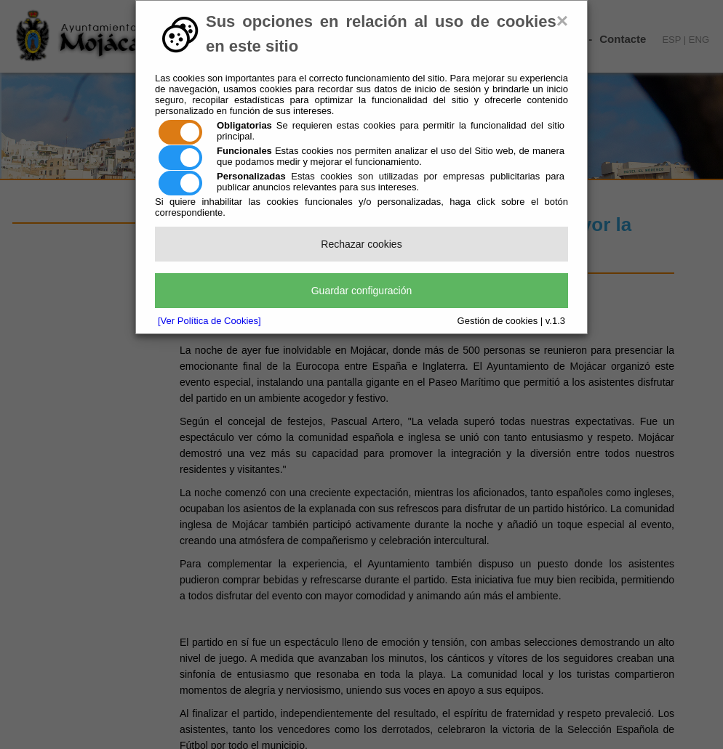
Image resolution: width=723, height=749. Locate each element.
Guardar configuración (361, 290)
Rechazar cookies (361, 244)
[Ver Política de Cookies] (209, 320)
